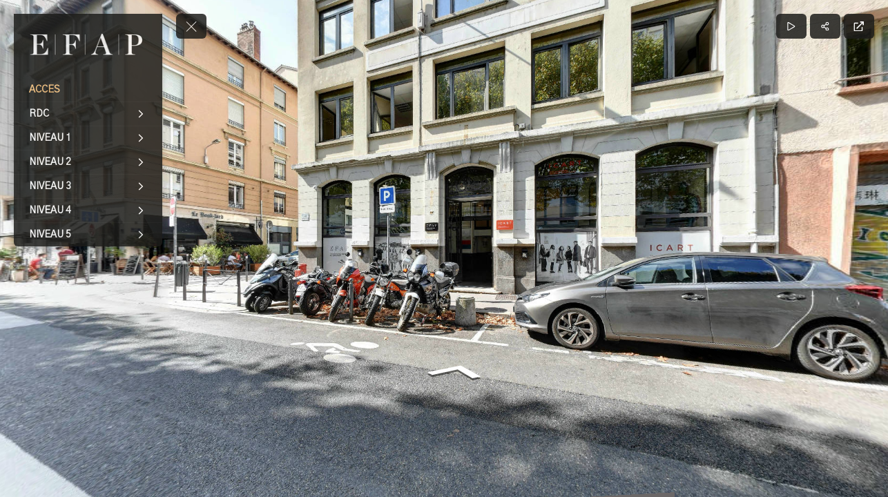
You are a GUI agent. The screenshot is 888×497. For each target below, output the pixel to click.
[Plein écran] (859, 26)
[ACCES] (88, 89)
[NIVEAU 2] (88, 162)
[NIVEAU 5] (88, 234)
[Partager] (825, 26)
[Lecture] (791, 26)
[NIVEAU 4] (88, 210)
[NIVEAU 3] (88, 186)
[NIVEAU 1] (88, 138)
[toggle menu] (191, 26)
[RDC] (88, 114)
